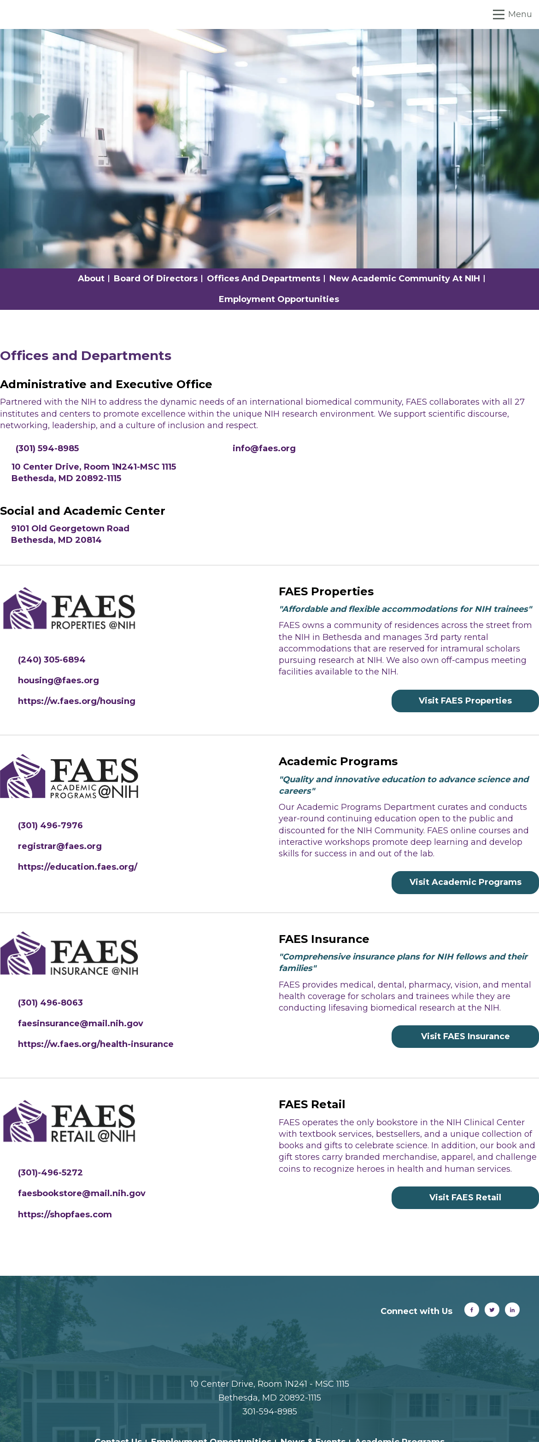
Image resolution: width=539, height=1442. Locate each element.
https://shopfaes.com (65, 1214)
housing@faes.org (58, 680)
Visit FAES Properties (465, 701)
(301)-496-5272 (50, 1173)
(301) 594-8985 (47, 448)
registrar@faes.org (60, 846)
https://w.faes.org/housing (76, 701)
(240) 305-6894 (52, 660)
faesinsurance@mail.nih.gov (80, 1023)
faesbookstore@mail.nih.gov (82, 1193)
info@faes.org (264, 448)
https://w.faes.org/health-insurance (96, 1044)
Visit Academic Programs (465, 882)
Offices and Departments (263, 278)
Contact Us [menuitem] (118, 1386)
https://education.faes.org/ (77, 867)
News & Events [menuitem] (313, 1386)
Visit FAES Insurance (465, 1036)
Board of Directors (156, 278)
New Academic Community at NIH (404, 278)
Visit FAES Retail (465, 1197)
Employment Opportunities (279, 299)
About (91, 278)
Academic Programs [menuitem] (400, 1386)
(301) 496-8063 (50, 1003)
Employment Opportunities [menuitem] (211, 1386)
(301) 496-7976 (50, 825)
